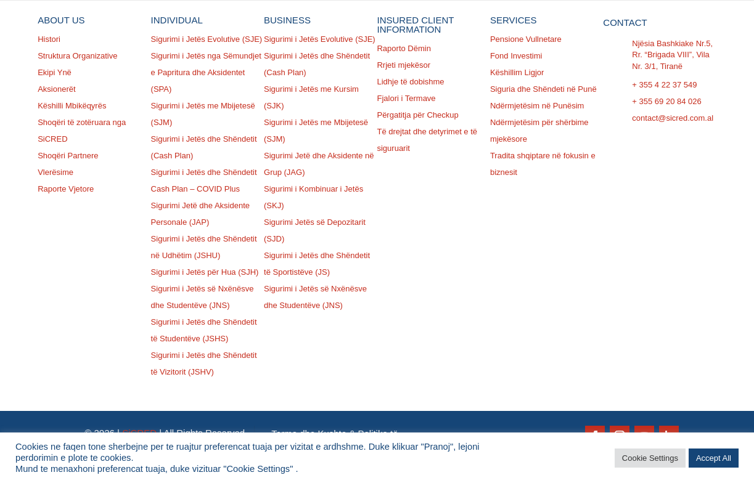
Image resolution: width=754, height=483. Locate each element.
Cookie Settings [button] (650, 458)
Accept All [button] (713, 458)
